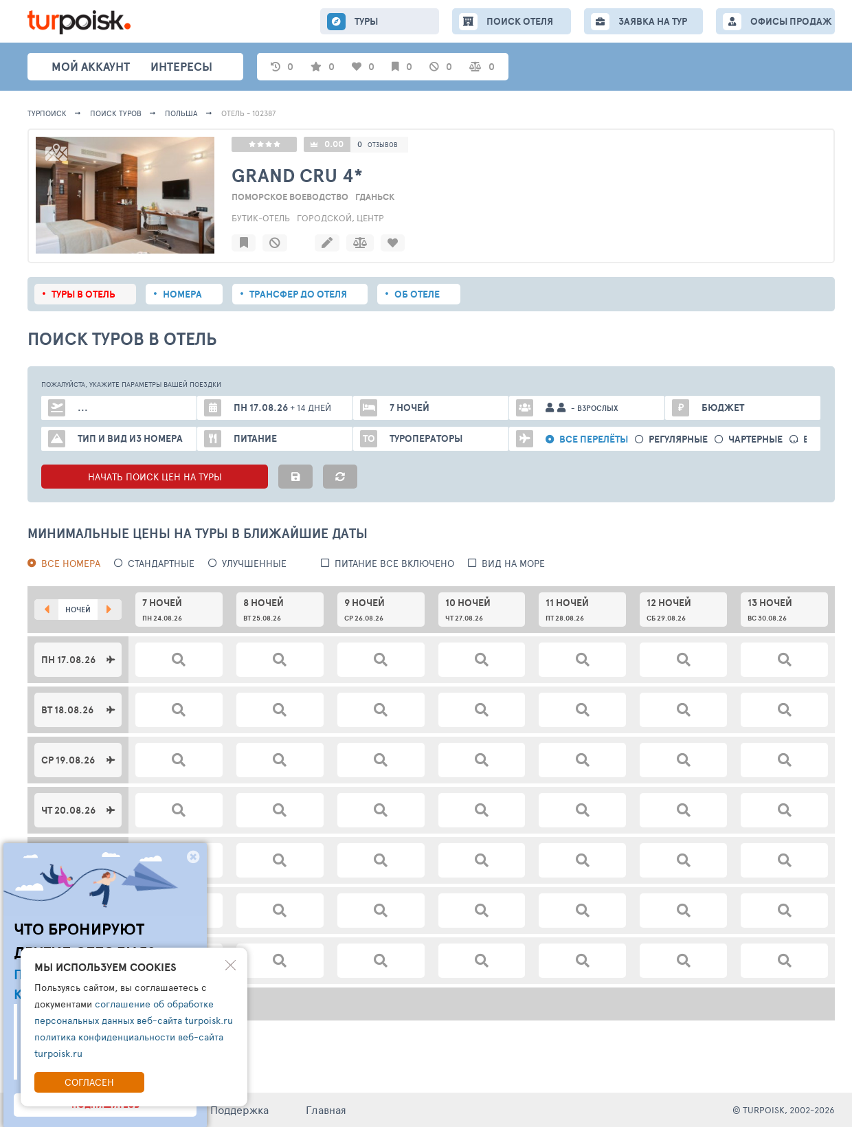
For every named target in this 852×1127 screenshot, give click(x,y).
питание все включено (394, 563)
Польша (181, 113)
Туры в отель (83, 294)
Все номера (70, 563)
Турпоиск (47, 113)
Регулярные (678, 439)
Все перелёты (593, 439)
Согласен (89, 1082)
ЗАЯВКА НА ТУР (652, 21)
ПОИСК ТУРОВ (116, 113)
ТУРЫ (366, 21)
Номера (182, 294)
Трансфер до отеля (298, 294)
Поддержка (239, 1109)
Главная (326, 1109)
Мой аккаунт (91, 66)
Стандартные (161, 563)
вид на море (513, 563)
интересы (181, 66)
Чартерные (755, 439)
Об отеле (417, 294)
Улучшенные (254, 563)
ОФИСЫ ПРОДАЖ (791, 21)
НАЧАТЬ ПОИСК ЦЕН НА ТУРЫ (155, 476)
